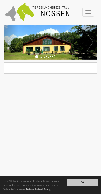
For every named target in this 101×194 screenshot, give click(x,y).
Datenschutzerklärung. (38, 189)
